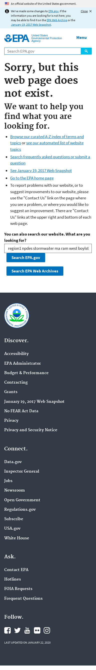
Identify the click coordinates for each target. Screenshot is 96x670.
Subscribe (13, 519)
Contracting (16, 382)
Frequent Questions (23, 598)
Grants (10, 392)
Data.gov (13, 462)
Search (86, 51)
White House (16, 538)
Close (84, 11)
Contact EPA (16, 570)
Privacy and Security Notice (30, 430)
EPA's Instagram (47, 630)
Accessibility (16, 354)
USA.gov (12, 528)
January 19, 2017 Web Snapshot (31, 24)
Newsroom (14, 490)
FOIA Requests (18, 589)
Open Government (22, 500)
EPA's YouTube (27, 630)
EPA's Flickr (37, 630)
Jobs (8, 481)
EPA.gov (53, 11)
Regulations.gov (20, 509)
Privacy (11, 421)
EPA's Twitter (17, 630)
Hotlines (12, 579)
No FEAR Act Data (21, 411)
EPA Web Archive (57, 20)
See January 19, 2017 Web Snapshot (41, 170)
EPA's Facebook (7, 630)
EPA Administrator (22, 363)
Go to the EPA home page (32, 178)
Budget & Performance (26, 373)
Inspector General (21, 471)
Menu (81, 37)
